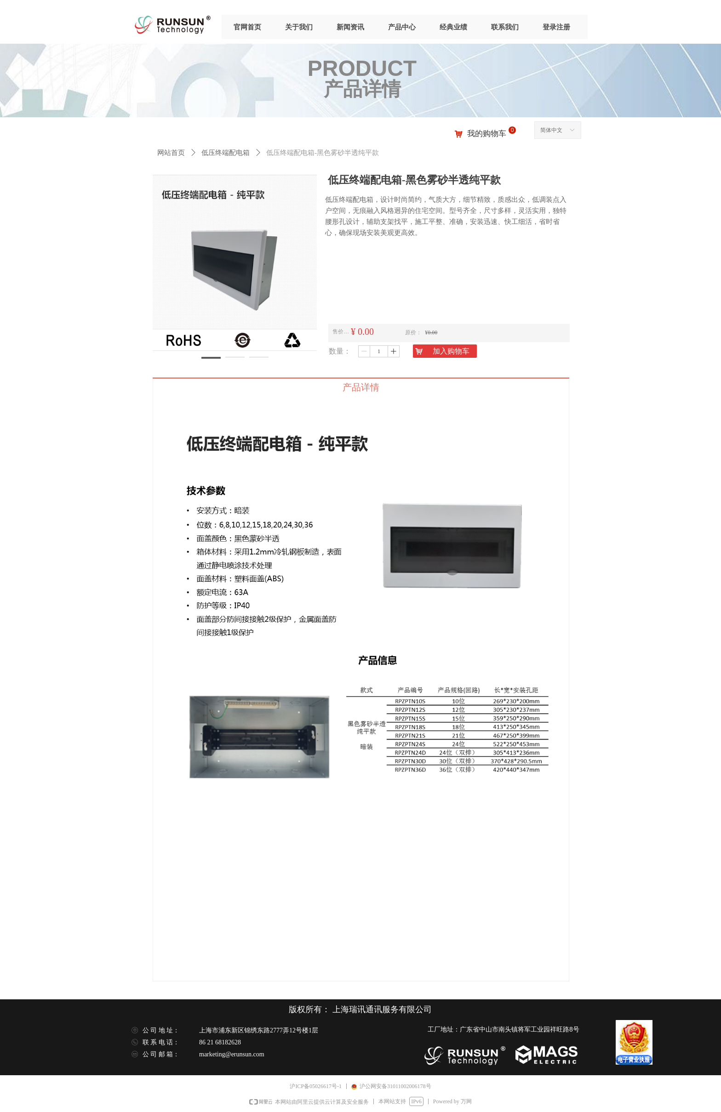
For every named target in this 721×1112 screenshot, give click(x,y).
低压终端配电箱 (225, 152)
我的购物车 (486, 134)
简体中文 (551, 130)
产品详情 (361, 387)
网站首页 (171, 152)
